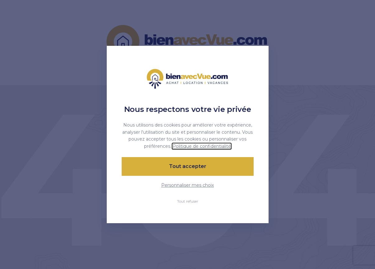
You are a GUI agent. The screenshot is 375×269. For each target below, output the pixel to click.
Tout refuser (187, 201)
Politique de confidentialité (201, 146)
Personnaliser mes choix (187, 185)
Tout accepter (187, 166)
